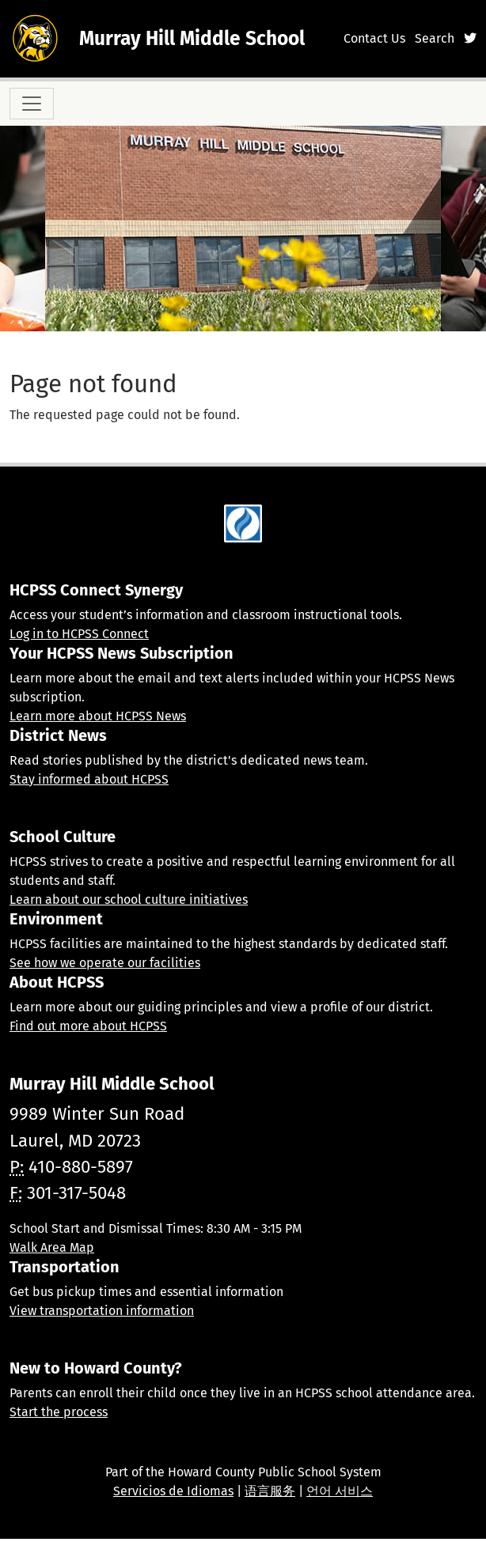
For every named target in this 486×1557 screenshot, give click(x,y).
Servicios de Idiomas (173, 1490)
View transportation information (101, 1310)
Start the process (58, 1411)
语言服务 (270, 1490)
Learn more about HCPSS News (97, 716)
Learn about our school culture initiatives (128, 899)
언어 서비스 (339, 1490)
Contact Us (374, 38)
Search (434, 38)
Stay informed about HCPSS (89, 779)
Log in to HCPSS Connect (79, 633)
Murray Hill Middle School (192, 38)
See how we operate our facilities (104, 962)
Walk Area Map (51, 1247)
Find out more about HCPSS (88, 1026)
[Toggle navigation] (31, 103)
